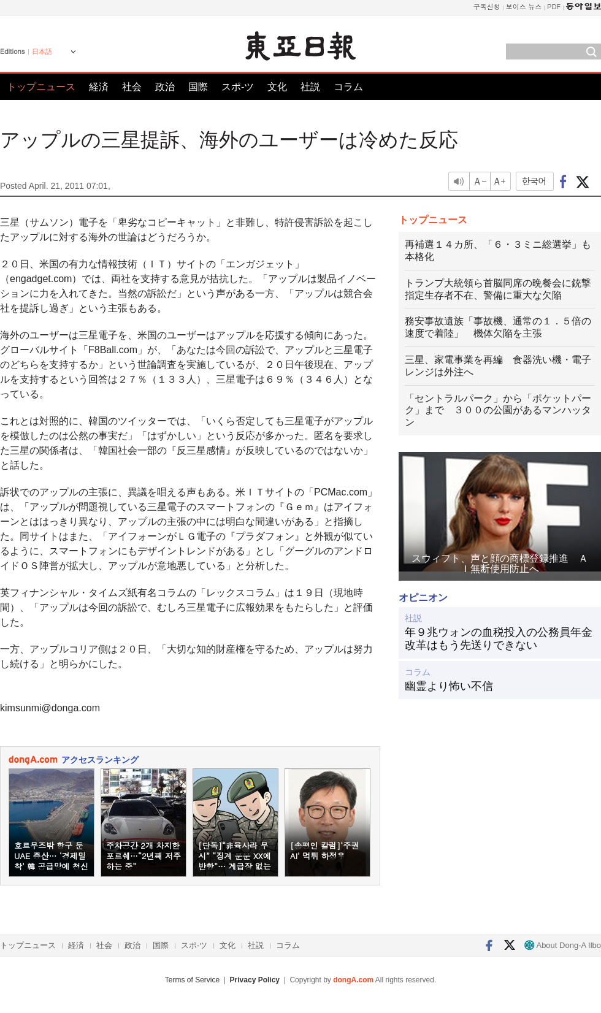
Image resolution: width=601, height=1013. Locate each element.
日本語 (42, 51)
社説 (310, 87)
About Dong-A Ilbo (562, 945)
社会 (132, 87)
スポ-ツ (237, 87)
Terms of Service (192, 980)
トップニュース (41, 87)
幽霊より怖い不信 (449, 686)
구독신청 (486, 6)
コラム (348, 87)
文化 (277, 87)
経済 (99, 87)
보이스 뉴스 (524, 6)
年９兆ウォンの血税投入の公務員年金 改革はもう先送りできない (500, 639)
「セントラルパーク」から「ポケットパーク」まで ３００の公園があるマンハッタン (498, 410)
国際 (198, 87)
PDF (554, 6)
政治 (165, 87)
